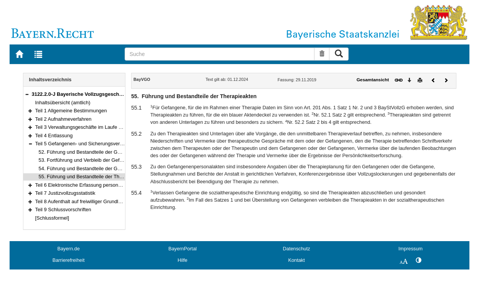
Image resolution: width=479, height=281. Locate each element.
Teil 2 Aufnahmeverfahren (63, 119)
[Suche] (220, 54)
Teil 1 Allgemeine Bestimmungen (71, 110)
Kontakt (296, 260)
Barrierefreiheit (69, 260)
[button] (27, 94)
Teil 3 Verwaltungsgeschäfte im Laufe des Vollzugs (90, 127)
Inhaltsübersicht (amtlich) (63, 102)
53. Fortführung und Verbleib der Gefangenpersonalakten (102, 160)
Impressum (410, 248)
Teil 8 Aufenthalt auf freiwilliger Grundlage (81, 201)
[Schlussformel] (52, 218)
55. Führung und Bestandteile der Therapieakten (92, 176)
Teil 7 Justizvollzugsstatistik (65, 193)
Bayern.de (68, 248)
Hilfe (183, 260)
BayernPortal (182, 248)
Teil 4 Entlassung (54, 135)
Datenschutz (296, 248)
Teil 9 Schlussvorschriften (63, 209)
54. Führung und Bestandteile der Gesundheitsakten (96, 168)
